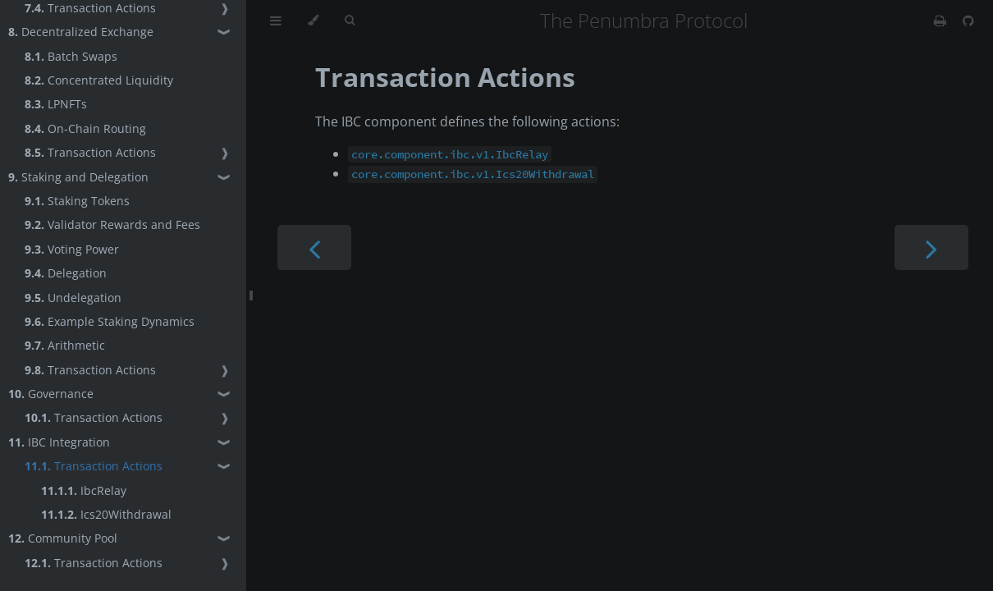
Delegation (66, 273)
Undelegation (73, 297)
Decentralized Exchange (80, 31)
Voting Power (72, 249)
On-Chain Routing (85, 128)
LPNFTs (56, 104)
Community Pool (62, 538)
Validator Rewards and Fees (112, 224)
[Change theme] (313, 20)
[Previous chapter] (314, 247)
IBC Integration (59, 442)
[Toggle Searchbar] (350, 20)
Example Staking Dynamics (109, 321)
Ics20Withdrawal (106, 514)
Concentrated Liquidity (99, 80)
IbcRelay (83, 490)
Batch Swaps (71, 56)
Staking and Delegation (78, 177)
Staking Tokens (77, 200)
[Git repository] (968, 20)
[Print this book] (941, 20)
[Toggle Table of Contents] (276, 20)
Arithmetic (65, 345)
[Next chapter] (931, 247)
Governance (51, 393)
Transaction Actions (90, 152)
